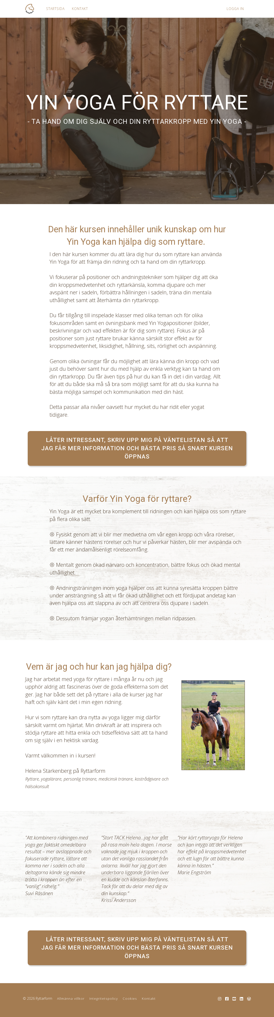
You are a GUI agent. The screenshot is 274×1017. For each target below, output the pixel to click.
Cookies (130, 998)
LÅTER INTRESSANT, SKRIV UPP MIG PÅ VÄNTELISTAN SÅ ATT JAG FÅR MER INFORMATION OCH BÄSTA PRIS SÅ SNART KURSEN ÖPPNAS (137, 448)
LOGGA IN (235, 8)
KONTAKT (79, 8)
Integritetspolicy (103, 998)
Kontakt (149, 998)
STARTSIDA (54, 8)
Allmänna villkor (71, 998)
